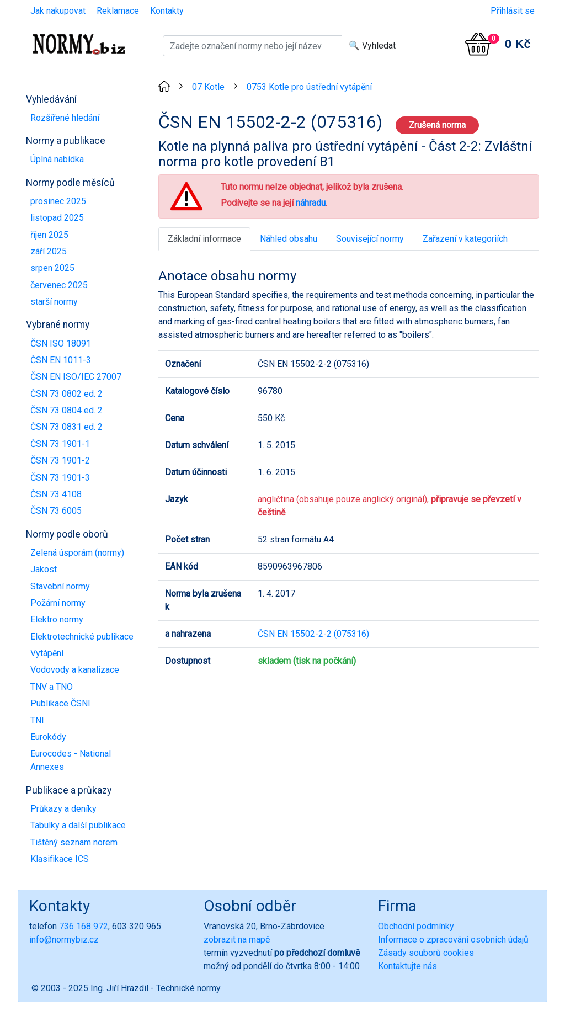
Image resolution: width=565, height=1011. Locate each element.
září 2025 (48, 251)
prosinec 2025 (58, 201)
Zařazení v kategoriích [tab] (465, 238)
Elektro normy (56, 619)
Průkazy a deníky (63, 809)
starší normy (54, 301)
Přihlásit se (513, 11)
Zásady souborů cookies (426, 953)
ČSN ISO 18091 (60, 343)
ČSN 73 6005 (56, 511)
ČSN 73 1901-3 (60, 477)
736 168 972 (83, 926)
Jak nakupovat (58, 11)
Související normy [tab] (370, 238)
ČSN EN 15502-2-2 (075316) (313, 634)
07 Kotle (208, 87)
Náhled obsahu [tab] (288, 238)
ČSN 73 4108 (56, 494)
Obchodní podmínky (416, 926)
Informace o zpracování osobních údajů (453, 939)
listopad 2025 (57, 217)
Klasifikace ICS (59, 859)
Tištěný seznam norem (74, 842)
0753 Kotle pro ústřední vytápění (309, 87)
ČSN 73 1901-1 (60, 444)
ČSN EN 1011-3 (60, 360)
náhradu (311, 203)
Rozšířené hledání (64, 118)
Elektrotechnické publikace (82, 636)
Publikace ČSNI (60, 703)
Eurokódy (48, 737)
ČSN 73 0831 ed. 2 (66, 427)
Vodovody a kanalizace (74, 669)
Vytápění (46, 653)
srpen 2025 (52, 268)
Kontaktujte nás (407, 966)
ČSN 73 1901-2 (60, 460)
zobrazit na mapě (237, 939)
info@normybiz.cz (64, 939)
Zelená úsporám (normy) (77, 552)
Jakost (43, 569)
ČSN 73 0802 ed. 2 (66, 394)
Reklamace (118, 11)
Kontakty (167, 11)
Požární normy (58, 603)
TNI (37, 720)
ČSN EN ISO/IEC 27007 (75, 376)
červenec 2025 (59, 285)
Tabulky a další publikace (78, 825)
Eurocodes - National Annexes (70, 760)
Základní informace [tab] (204, 238)
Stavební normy (60, 586)
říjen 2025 (49, 235)
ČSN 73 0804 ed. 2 (66, 410)
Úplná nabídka (57, 159)
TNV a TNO (51, 687)
